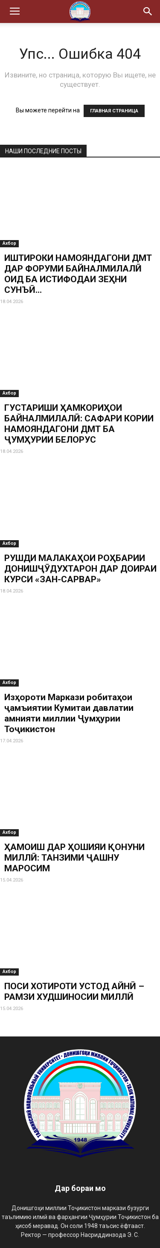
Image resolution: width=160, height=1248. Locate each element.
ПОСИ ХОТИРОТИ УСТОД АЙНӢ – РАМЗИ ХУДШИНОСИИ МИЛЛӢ (74, 991)
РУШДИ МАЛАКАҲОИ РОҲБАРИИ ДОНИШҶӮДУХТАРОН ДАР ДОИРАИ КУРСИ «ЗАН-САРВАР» (80, 568)
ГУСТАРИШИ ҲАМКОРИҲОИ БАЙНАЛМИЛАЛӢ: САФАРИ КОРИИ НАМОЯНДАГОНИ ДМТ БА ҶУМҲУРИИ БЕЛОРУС (79, 424)
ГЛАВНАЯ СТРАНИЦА (114, 111)
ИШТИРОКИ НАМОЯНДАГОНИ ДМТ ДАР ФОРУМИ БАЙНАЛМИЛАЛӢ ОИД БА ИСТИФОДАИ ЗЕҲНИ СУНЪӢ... (78, 274)
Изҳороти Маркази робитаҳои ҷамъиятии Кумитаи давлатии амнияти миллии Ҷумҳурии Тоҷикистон (69, 713)
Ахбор (9, 243)
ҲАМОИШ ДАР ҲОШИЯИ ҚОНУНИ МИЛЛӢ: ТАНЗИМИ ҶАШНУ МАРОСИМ (74, 857)
